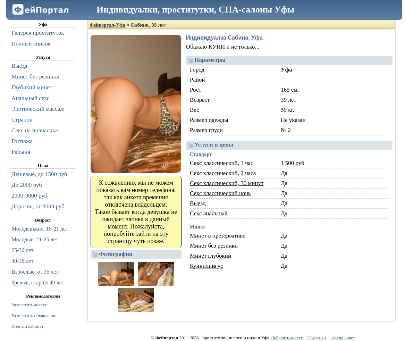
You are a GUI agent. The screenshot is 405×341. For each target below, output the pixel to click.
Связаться (317, 337)
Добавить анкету (287, 337)
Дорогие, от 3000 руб (38, 206)
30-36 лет (22, 261)
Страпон (22, 119)
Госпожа (22, 141)
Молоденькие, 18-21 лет (39, 229)
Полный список (31, 43)
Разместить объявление (33, 315)
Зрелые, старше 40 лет (37, 282)
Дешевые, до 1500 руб (39, 174)
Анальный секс (30, 98)
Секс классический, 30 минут (226, 183)
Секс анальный (209, 213)
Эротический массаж (37, 109)
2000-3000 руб (29, 195)
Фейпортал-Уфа (107, 25)
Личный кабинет (27, 326)
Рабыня (20, 152)
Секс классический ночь (220, 193)
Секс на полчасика (34, 130)
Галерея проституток (37, 33)
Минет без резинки (214, 245)
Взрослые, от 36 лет (34, 272)
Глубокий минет (31, 87)
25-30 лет (22, 250)
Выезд (198, 203)
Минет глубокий (210, 255)
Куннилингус (206, 266)
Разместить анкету (29, 304)
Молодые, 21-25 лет (34, 239)
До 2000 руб (26, 185)
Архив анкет (343, 337)
